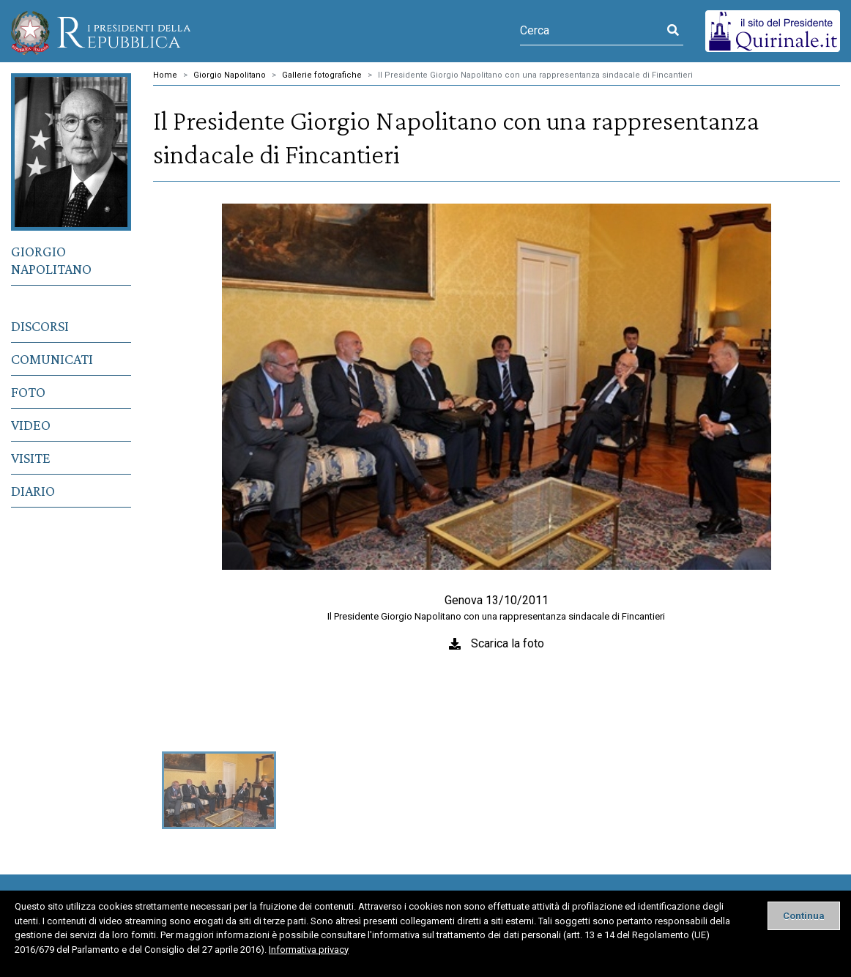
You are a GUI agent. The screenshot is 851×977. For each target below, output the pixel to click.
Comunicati (52, 359)
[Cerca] (591, 31)
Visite (31, 458)
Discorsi (40, 326)
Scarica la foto (507, 643)
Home (165, 75)
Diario (33, 491)
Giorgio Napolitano (51, 260)
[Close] (804, 916)
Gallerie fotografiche (322, 75)
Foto (28, 392)
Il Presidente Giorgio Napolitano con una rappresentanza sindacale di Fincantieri (535, 75)
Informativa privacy (309, 949)
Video (31, 425)
